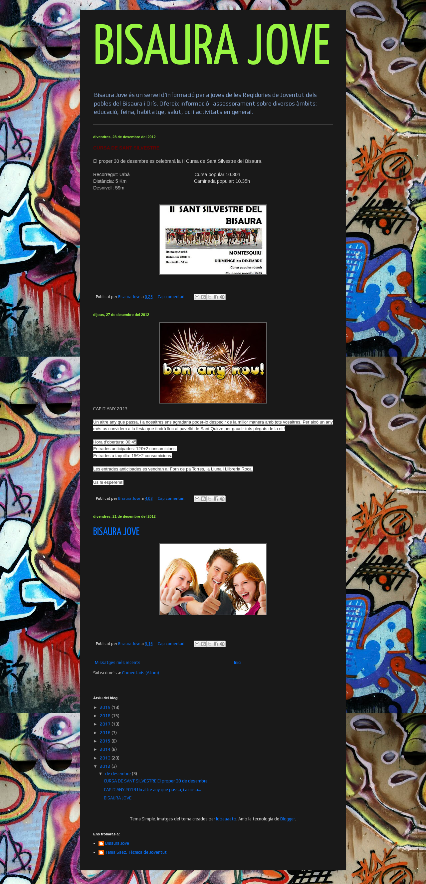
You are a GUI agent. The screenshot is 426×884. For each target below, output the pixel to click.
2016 (105, 732)
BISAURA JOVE (211, 48)
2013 (105, 757)
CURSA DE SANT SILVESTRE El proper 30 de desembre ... (158, 780)
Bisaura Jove (117, 843)
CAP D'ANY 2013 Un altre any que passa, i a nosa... (152, 789)
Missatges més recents (117, 662)
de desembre (118, 773)
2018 (105, 715)
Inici (237, 662)
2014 (105, 749)
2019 (105, 707)
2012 (105, 766)
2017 (105, 724)
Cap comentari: (172, 296)
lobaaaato (226, 818)
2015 (105, 740)
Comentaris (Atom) (140, 672)
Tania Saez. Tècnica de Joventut (136, 852)
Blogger (287, 818)
